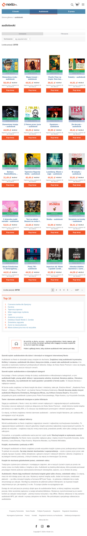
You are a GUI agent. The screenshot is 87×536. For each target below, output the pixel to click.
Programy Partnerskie (16, 511)
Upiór (10, 315)
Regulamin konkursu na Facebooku (51, 515)
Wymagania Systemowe (15, 515)
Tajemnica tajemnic (15, 309)
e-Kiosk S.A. (49, 532)
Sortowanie (22, 34)
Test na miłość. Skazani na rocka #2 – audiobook (32, 221)
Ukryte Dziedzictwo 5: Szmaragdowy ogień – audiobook (10, 269)
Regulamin (56, 511)
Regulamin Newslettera (70, 511)
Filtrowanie (64, 34)
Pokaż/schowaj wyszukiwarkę (72, 4)
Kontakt (34, 515)
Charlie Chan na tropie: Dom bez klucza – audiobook (55, 79)
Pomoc (27, 515)
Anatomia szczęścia (15, 317)
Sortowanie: (8, 39)
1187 (77, 290)
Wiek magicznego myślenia (18, 312)
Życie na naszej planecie (17, 325)
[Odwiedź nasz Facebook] (36, 526)
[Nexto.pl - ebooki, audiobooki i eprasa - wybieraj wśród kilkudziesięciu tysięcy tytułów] (10, 4)
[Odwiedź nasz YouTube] (48, 526)
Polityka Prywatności (44, 511)
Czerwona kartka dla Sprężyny (19, 304)
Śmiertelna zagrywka (16, 322)
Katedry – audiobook (76, 77)
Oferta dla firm (43, 520)
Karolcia (11, 307)
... (71, 290)
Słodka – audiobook (55, 219)
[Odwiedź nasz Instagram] (42, 526)
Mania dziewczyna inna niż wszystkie (22, 327)
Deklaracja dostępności (72, 515)
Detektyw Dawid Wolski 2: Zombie (21, 320)
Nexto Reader (30, 511)
